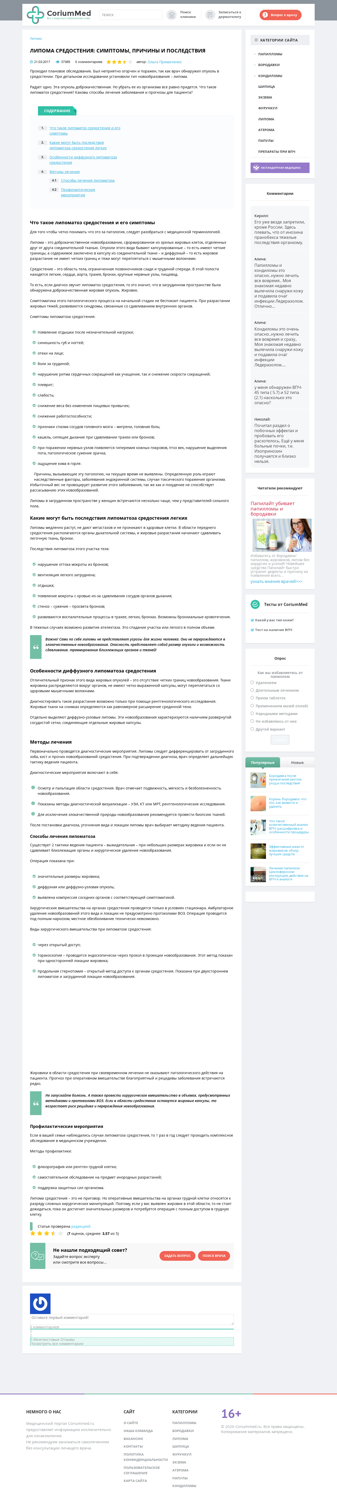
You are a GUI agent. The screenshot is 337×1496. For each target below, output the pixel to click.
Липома (36, 38)
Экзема (265, 97)
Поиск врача (214, 1256)
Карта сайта (135, 1480)
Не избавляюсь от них (276, 721)
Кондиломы (270, 75)
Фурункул (267, 108)
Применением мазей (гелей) (282, 705)
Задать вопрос (177, 1256)
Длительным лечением (277, 690)
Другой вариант (270, 729)
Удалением (266, 682)
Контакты (133, 1446)
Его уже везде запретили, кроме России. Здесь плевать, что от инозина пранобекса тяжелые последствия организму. (279, 232)
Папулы (266, 140)
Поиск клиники (188, 14)
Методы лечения (64, 171)
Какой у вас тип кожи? (274, 620)
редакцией (81, 1226)
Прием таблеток (271, 698)
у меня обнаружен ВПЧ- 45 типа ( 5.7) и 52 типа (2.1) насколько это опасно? (278, 395)
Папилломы (270, 54)
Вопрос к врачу (284, 15)
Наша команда (138, 1430)
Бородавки (269, 64)
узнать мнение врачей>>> (277, 581)
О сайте (131, 1422)
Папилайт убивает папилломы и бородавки (273, 508)
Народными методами (277, 713)
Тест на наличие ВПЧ (273, 629)
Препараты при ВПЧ (276, 151)
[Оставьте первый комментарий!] (132, 1319)
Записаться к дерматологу (230, 14)
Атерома (266, 129)
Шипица (266, 86)
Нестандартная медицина (281, 167)
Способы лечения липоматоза (88, 180)
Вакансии (133, 1438)
